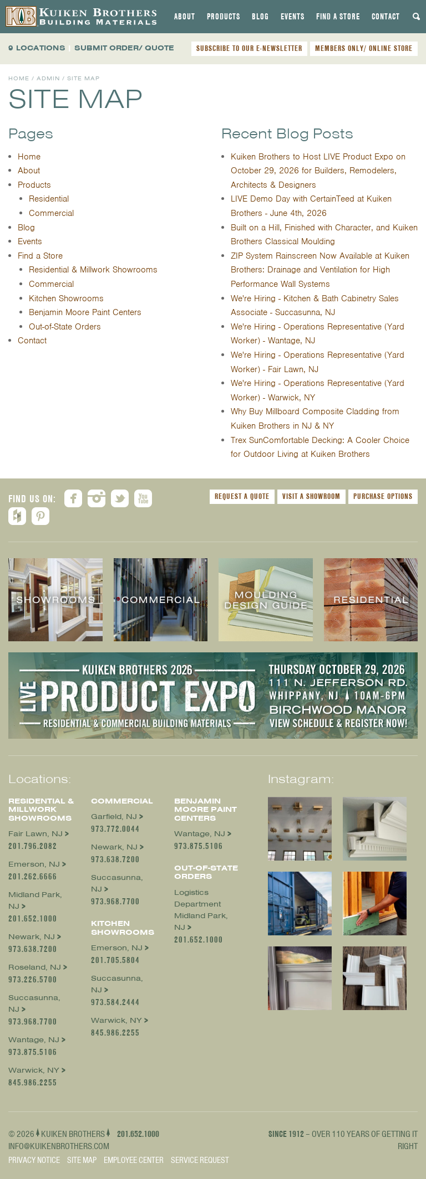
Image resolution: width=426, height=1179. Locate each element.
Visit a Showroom (311, 496)
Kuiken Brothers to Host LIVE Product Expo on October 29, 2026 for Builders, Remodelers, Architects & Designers (318, 171)
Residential (49, 198)
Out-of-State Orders (65, 326)
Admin (48, 78)
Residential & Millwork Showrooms (93, 269)
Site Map (82, 1160)
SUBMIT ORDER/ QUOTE (124, 48)
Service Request (200, 1160)
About (184, 16)
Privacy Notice (34, 1160)
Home (18, 78)
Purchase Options (383, 496)
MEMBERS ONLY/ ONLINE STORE (364, 48)
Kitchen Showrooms (66, 298)
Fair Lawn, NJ (35, 833)
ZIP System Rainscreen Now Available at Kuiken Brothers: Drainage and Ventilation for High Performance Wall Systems (320, 270)
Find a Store (338, 16)
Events (293, 16)
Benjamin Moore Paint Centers (85, 312)
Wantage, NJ (33, 1039)
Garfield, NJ (114, 816)
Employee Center (134, 1160)
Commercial (51, 213)
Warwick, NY (33, 1070)
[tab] (185, 16)
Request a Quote (242, 496)
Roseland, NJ (34, 967)
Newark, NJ (31, 936)
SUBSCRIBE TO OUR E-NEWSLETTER (249, 48)
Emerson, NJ (34, 864)
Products (223, 16)
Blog (260, 16)
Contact (386, 16)
